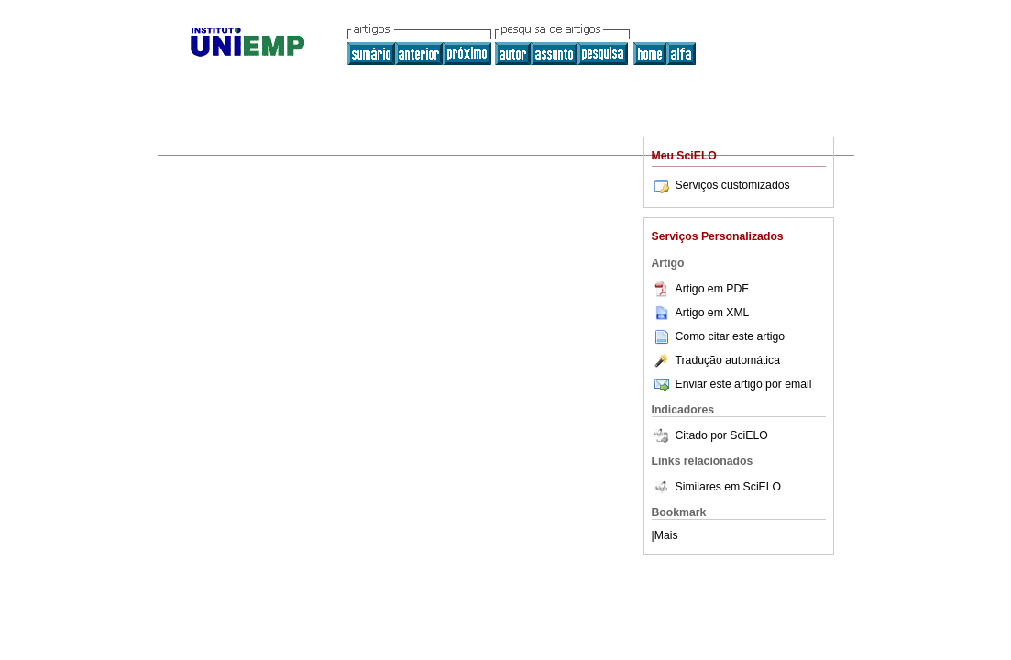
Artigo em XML (701, 312)
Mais (666, 535)
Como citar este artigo (731, 336)
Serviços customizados (721, 185)
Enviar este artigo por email (732, 384)
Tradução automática (716, 360)
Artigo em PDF (700, 288)
